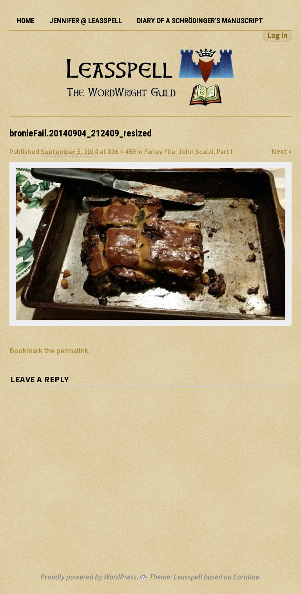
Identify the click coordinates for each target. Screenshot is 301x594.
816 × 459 (122, 151)
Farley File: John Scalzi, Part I (188, 151)
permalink (72, 350)
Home (25, 20)
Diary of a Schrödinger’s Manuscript (200, 20)
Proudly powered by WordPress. (89, 576)
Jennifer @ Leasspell (85, 20)
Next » (282, 151)
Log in (277, 35)
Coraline (246, 576)
